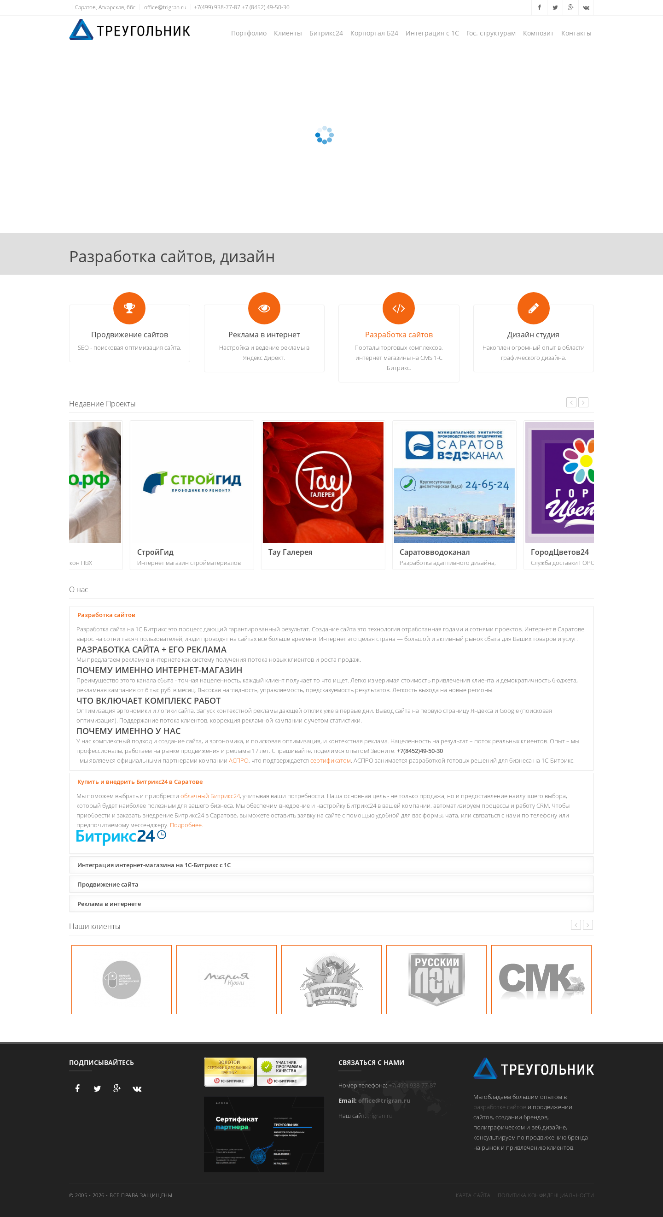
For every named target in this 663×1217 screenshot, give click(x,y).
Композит (538, 33)
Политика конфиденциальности (546, 1195)
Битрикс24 (326, 33)
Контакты (576, 33)
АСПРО (239, 760)
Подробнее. (186, 825)
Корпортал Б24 (374, 33)
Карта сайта (473, 1195)
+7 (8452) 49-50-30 (266, 7)
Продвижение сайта (107, 884)
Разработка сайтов (399, 334)
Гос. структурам (491, 33)
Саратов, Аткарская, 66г (105, 7)
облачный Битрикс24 (210, 796)
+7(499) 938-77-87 (217, 7)
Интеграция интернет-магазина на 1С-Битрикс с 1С (153, 864)
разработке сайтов (499, 1107)
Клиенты (288, 33)
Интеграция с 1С (432, 33)
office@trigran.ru (165, 7)
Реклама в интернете (108, 903)
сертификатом (330, 760)
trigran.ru (380, 1115)
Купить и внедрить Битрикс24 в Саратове (139, 781)
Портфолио (249, 33)
